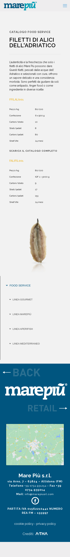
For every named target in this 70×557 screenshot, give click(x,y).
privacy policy (46, 539)
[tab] (35, 285)
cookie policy (23, 539)
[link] (35, 373)
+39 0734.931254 (35, 500)
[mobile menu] (65, 5)
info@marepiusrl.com (39, 509)
